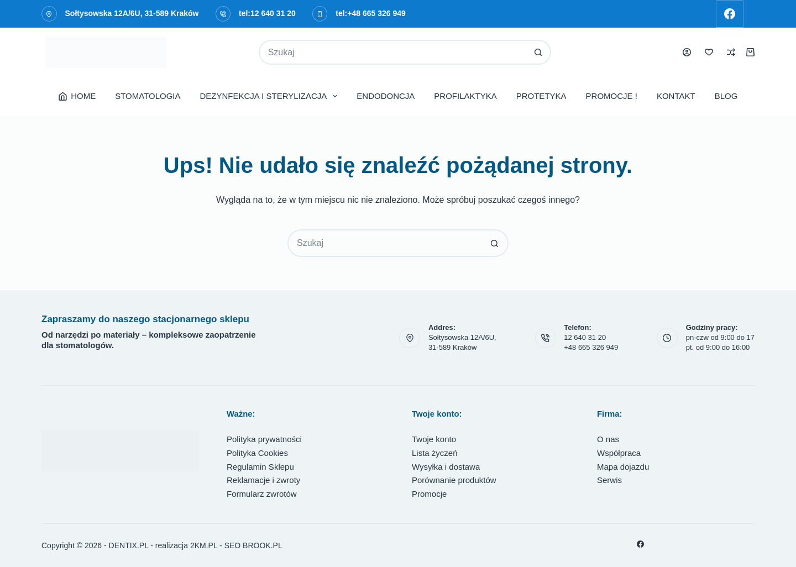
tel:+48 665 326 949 (371, 13)
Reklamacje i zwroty (263, 480)
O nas (608, 439)
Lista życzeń (435, 453)
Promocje (429, 493)
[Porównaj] (731, 52)
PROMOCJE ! (611, 96)
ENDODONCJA (386, 96)
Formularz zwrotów (262, 493)
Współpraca (619, 453)
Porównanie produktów (454, 480)
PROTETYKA (541, 96)
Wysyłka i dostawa (446, 466)
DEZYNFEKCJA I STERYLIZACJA (271, 96)
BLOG (726, 96)
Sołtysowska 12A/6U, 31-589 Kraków (132, 13)
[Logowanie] (687, 52)
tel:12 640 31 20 (267, 13)
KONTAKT (676, 96)
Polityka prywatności (264, 439)
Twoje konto (434, 439)
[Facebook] (729, 14)
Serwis (609, 480)
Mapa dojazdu (623, 466)
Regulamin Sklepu (260, 466)
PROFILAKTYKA (465, 96)
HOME (77, 96)
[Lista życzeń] (709, 52)
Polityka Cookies (257, 453)
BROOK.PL (262, 545)
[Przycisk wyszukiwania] (538, 52)
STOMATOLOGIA (147, 96)
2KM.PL (203, 545)
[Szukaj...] (393, 52)
